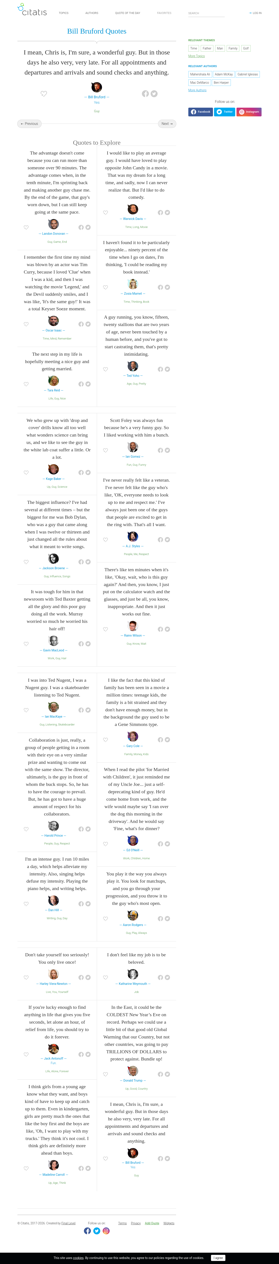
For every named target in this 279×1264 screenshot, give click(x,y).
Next (165, 126)
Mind (53, 346)
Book (146, 309)
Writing (51, 926)
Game (57, 249)
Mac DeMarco (199, 84)
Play (134, 940)
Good (133, 1096)
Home (146, 866)
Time (46, 346)
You (54, 999)
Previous (31, 126)
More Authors (197, 92)
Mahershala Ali (200, 76)
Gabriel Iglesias (248, 76)
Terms (122, 1231)
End (64, 249)
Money (138, 761)
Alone (54, 1079)
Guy (97, 113)
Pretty (142, 391)
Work (51, 666)
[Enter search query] (206, 13)
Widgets (168, 1231)
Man (220, 50)
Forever (64, 1079)
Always (142, 940)
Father (207, 50)
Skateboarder (66, 732)
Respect (144, 561)
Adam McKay (224, 76)
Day (65, 926)
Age (129, 391)
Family (128, 761)
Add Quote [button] (152, 1231)
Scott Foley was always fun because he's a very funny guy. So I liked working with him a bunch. (136, 435)
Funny (142, 472)
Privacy (136, 1231)
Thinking (136, 309)
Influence (55, 584)
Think (62, 1190)
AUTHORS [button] (91, 13)
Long (136, 234)
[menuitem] (122, 1231)
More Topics (196, 57)
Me (136, 561)
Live (48, 999)
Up (48, 494)
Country (143, 1096)
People (128, 561)
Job (136, 999)
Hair (63, 666)
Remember (64, 346)
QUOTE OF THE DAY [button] (127, 13)
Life (50, 406)
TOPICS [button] (63, 13)
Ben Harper (221, 84)
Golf (246, 50)
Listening (51, 732)
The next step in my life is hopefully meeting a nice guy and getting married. (57, 369)
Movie (144, 234)
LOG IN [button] (257, 13)
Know (136, 651)
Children (136, 866)
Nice (63, 406)
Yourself (63, 999)
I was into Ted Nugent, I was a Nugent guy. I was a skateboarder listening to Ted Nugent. (57, 695)
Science (62, 494)
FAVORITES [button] (164, 13)
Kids (146, 761)
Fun (129, 472)
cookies (78, 1258)
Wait (143, 651)
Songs (66, 584)
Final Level (68, 1231)
